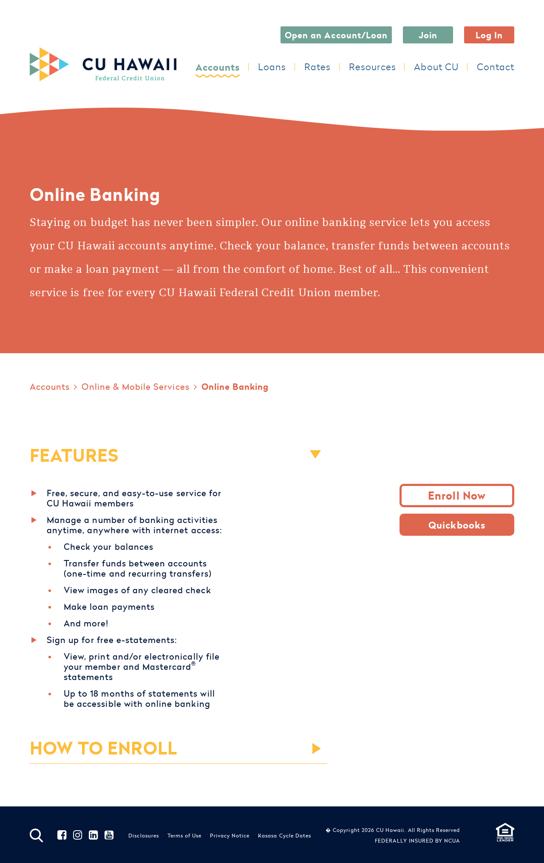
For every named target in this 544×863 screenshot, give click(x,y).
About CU (436, 66)
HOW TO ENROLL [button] (103, 747)
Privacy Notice (229, 835)
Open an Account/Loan (336, 34)
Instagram (77, 835)
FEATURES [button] (74, 454)
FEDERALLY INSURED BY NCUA (417, 840)
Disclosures (143, 835)
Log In (489, 34)
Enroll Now (457, 495)
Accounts (218, 66)
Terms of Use (184, 835)
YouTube (109, 835)
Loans (272, 66)
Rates (317, 66)
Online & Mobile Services (135, 386)
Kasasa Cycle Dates (284, 835)
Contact (495, 66)
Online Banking (235, 386)
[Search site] (36, 835)
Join (428, 34)
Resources (372, 66)
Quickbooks (456, 524)
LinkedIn (93, 835)
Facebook (62, 835)
